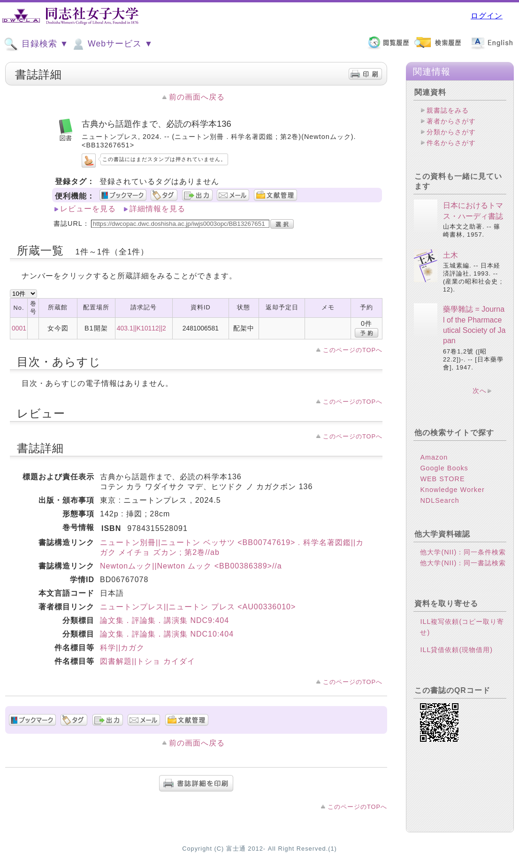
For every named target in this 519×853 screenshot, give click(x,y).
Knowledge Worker (452, 489)
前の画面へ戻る (197, 97)
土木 (450, 255)
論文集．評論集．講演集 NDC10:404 (167, 634)
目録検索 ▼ (36, 44)
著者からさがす (451, 121)
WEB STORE (442, 479)
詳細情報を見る (157, 209)
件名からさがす (451, 142)
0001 (19, 328)
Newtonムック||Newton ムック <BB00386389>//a (191, 566)
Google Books (444, 468)
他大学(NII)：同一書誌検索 (463, 563)
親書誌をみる (448, 110)
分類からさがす (451, 132)
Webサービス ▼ (112, 44)
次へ (480, 390)
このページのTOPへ (352, 349)
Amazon (434, 457)
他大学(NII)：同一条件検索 (463, 552)
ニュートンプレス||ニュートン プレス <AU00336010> (198, 607)
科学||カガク (122, 648)
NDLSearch (439, 500)
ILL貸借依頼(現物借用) (456, 649)
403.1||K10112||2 (141, 328)
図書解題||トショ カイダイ (147, 661)
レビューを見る (88, 209)
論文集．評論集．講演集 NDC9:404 (164, 620)
